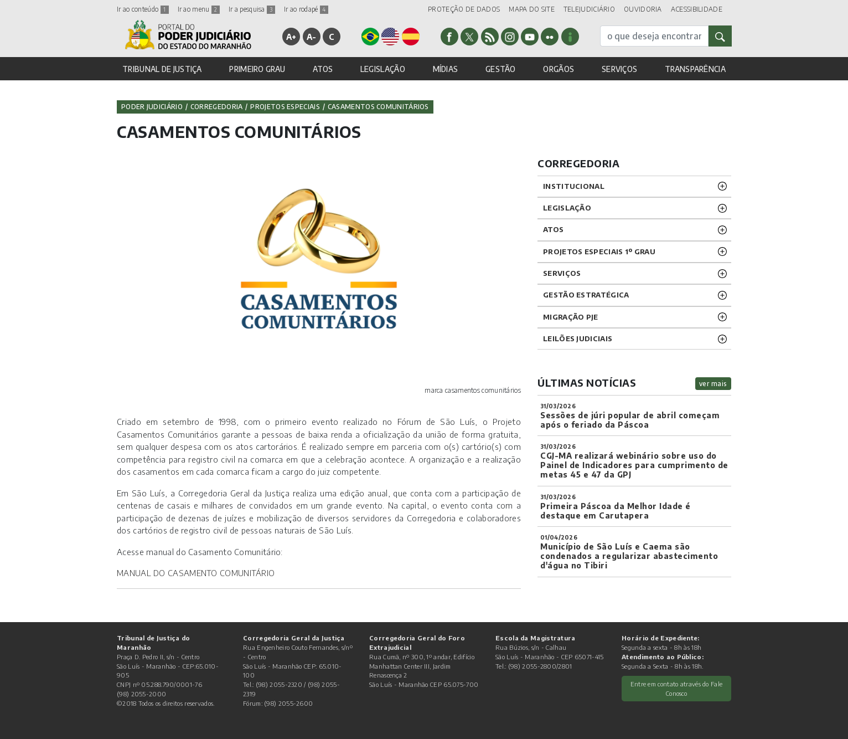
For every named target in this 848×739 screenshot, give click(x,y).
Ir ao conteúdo (143, 9)
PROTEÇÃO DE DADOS (464, 9)
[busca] (654, 36)
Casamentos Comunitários (378, 106)
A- (312, 37)
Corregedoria (216, 106)
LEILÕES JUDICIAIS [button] (577, 338)
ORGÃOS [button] (558, 69)
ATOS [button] (323, 69)
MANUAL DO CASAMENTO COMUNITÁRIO (196, 573)
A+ (291, 37)
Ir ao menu (199, 9)
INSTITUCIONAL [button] (573, 186)
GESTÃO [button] (500, 69)
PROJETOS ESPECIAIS (284, 106)
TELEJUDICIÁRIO (589, 9)
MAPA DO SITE (532, 9)
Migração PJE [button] (570, 316)
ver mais (713, 383)
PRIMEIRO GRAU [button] (257, 69)
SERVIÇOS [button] (619, 69)
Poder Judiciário (152, 106)
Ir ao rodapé (306, 9)
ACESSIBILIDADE (696, 9)
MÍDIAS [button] (445, 69)
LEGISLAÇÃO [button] (382, 69)
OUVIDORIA (643, 9)
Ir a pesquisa (252, 9)
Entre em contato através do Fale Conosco (676, 688)
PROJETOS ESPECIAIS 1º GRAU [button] (599, 251)
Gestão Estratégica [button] (586, 294)
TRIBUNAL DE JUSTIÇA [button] (162, 69)
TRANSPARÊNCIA (695, 69)
